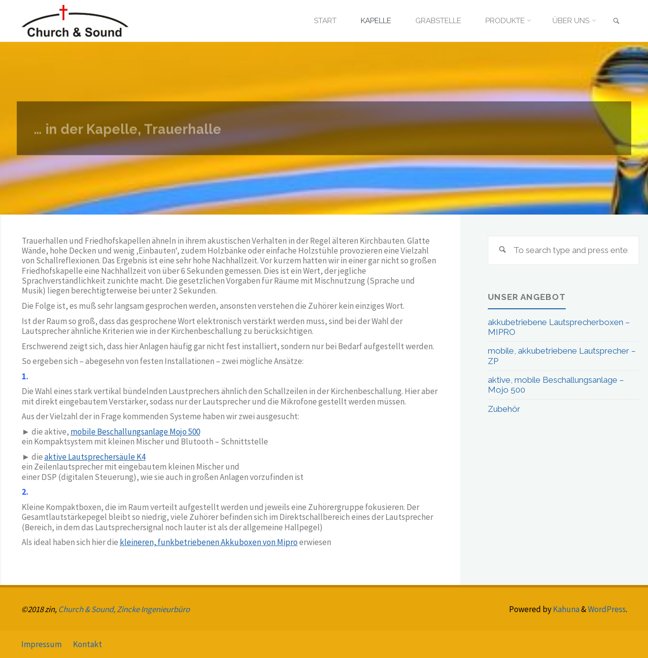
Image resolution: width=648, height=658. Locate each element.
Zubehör (504, 409)
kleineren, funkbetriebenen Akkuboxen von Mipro (209, 542)
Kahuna (565, 609)
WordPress (607, 609)
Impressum (41, 644)
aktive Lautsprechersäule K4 (94, 456)
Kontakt (87, 644)
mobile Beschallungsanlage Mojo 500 (135, 431)
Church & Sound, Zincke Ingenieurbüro (124, 609)
